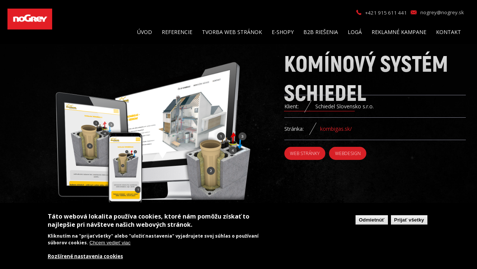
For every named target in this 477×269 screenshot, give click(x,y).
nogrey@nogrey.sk (442, 12)
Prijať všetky (409, 220)
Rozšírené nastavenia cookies (85, 256)
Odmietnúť (372, 220)
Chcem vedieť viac (109, 242)
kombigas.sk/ (336, 128)
